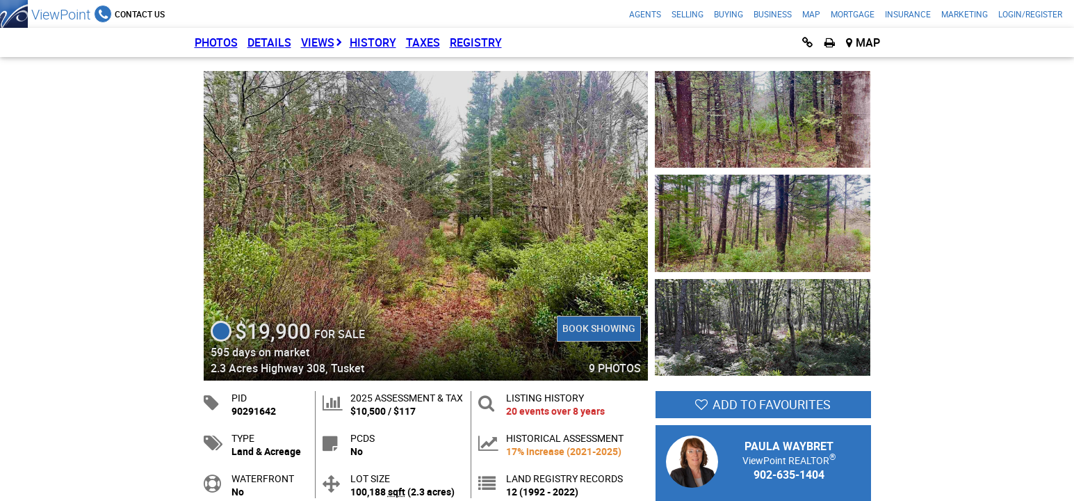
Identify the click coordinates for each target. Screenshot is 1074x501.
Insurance (908, 13)
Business (773, 13)
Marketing (964, 13)
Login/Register (1030, 13)
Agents (645, 13)
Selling (687, 13)
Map (811, 13)
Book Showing (598, 328)
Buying (728, 13)
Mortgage (852, 13)
